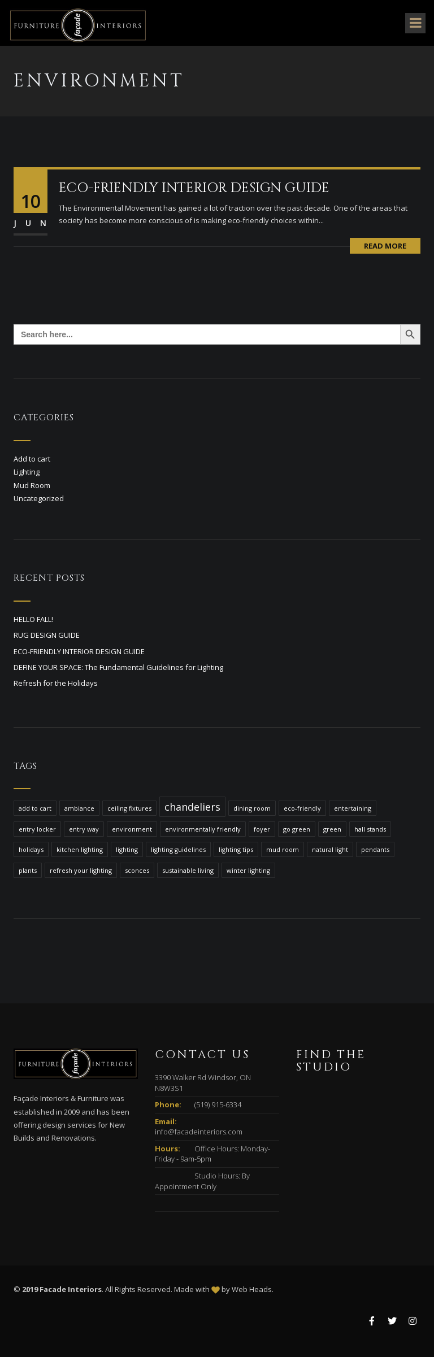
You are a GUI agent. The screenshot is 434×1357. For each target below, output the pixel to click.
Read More (385, 246)
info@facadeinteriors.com (198, 1132)
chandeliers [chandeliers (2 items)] (192, 807)
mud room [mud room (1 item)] (282, 849)
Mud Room (32, 485)
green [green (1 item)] (332, 829)
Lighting (27, 472)
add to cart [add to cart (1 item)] (35, 808)
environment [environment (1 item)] (132, 829)
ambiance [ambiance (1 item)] (79, 808)
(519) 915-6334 (217, 1104)
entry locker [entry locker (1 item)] (37, 829)
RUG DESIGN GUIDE (47, 635)
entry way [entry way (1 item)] (84, 829)
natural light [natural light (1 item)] (330, 849)
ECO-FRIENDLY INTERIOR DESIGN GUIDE (194, 188)
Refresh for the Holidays (56, 683)
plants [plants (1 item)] (28, 870)
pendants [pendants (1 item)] (375, 849)
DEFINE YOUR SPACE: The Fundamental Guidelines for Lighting (118, 667)
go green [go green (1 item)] (296, 829)
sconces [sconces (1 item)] (137, 870)
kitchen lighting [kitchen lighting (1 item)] (80, 849)
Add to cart (32, 459)
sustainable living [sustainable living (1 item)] (188, 870)
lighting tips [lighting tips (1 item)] (236, 849)
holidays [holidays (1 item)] (31, 849)
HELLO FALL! (33, 619)
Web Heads (252, 1289)
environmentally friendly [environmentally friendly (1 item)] (203, 829)
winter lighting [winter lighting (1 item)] (248, 870)
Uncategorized (39, 498)
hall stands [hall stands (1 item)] (370, 829)
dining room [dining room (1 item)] (252, 808)
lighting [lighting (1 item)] (127, 849)
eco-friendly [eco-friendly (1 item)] (302, 808)
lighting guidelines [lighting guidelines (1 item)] (178, 849)
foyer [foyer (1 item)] (262, 829)
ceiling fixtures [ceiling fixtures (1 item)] (129, 808)
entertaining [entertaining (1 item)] (352, 808)
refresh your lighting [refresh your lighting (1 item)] (81, 870)
